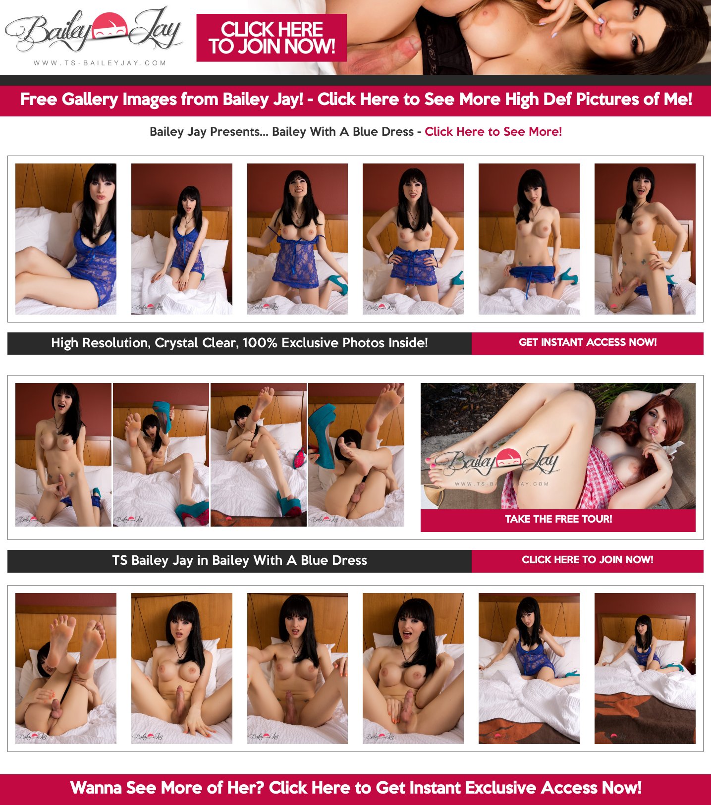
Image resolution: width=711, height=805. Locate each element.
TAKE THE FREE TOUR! (558, 520)
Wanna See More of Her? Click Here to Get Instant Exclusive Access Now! (355, 789)
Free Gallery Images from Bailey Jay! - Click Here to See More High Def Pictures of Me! (356, 100)
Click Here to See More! (493, 132)
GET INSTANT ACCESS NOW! (587, 343)
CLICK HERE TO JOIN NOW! (587, 560)
